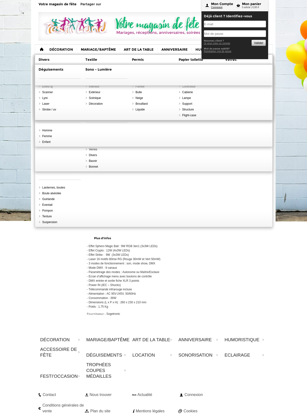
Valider (258, 43)
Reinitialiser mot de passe (217, 51)
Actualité (144, 395)
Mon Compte (222, 4)
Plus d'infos (102, 238)
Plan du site (100, 411)
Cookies (190, 411)
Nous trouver (100, 395)
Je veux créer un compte (217, 43)
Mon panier (251, 4)
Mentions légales (150, 411)
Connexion (217, 7)
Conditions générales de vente (63, 408)
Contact (49, 395)
